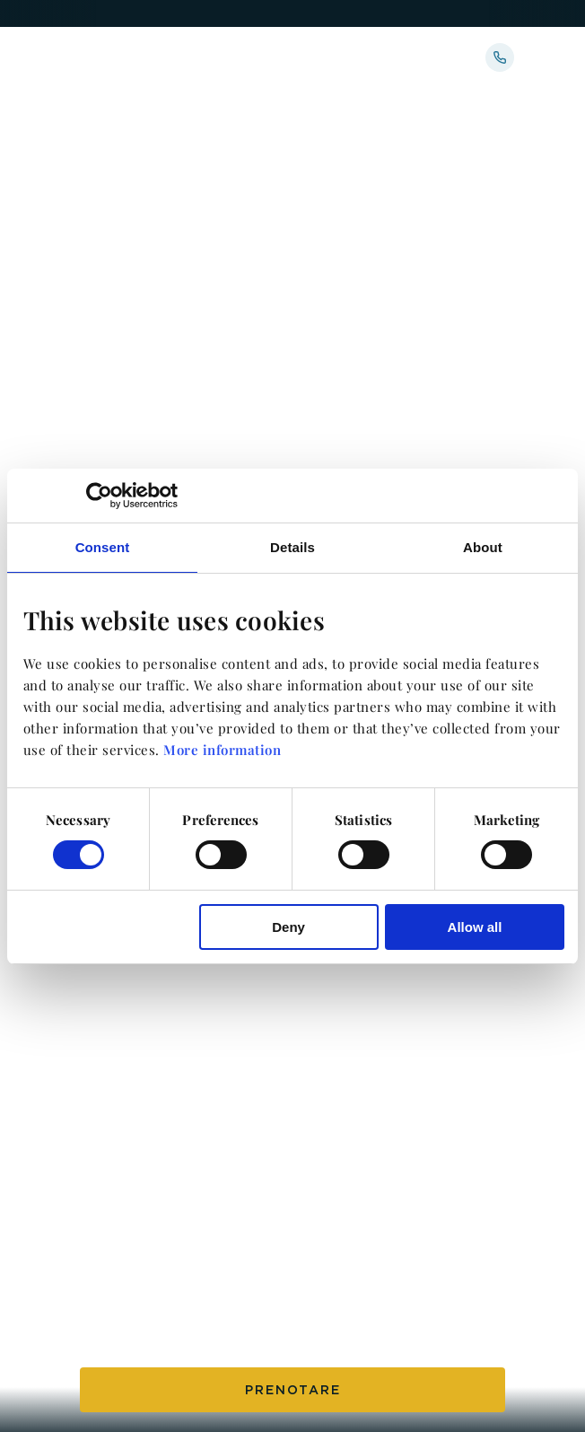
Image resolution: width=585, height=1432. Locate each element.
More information (222, 750)
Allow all (475, 927)
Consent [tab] (102, 546)
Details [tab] (292, 546)
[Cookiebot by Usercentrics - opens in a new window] (99, 494)
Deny (288, 927)
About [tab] (482, 546)
